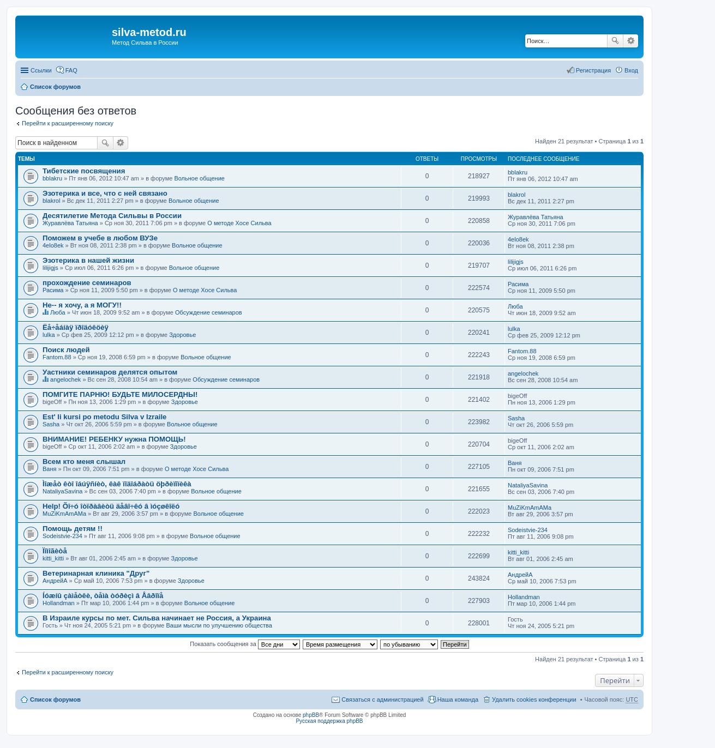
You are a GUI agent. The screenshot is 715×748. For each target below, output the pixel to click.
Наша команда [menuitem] (457, 699)
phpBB (311, 715)
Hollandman (59, 603)
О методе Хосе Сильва (239, 223)
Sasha (51, 424)
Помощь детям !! (73, 528)
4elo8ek (53, 245)
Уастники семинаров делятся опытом (110, 372)
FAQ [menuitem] (71, 70)
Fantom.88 (57, 357)
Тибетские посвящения (84, 171)
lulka (49, 334)
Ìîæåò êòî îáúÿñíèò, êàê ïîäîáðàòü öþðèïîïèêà (117, 484)
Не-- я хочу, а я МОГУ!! (82, 305)
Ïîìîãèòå (55, 551)
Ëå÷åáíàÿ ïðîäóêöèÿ (76, 327)
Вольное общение (199, 178)
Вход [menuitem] (631, 70)
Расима (53, 290)
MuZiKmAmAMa (64, 513)
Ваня (50, 469)
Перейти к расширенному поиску (67, 123)
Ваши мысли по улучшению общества (219, 625)
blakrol (51, 200)
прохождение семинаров (87, 283)
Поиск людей (66, 350)
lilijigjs (50, 267)
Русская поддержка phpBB (329, 721)
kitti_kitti (53, 558)
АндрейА (55, 580)
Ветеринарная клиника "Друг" (96, 573)
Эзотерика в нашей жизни (88, 260)
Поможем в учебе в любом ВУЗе (100, 238)
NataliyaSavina (62, 491)
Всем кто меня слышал (84, 461)
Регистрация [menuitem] (593, 70)
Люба (57, 312)
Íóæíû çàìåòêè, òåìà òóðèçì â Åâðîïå (103, 596)
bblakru (52, 178)
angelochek (65, 379)
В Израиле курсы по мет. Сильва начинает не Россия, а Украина (157, 618)
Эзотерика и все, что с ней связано (105, 193)
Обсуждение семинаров (208, 312)
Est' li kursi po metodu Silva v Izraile (104, 417)
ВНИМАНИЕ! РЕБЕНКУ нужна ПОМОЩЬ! (114, 439)
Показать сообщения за (244, 644)
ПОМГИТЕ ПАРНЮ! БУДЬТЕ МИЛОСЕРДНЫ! (120, 394)
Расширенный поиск (630, 40)
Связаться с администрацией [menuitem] (382, 699)
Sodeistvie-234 (62, 536)
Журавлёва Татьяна (70, 223)
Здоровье (182, 334)
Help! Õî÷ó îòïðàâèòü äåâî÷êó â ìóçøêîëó (111, 506)
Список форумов (55, 86)
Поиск (615, 40)
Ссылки (41, 70)
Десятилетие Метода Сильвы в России (112, 216)
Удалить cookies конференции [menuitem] (534, 699)
